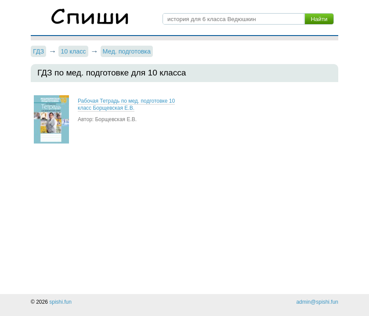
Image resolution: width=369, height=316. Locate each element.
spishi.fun (60, 302)
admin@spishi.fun (317, 302)
